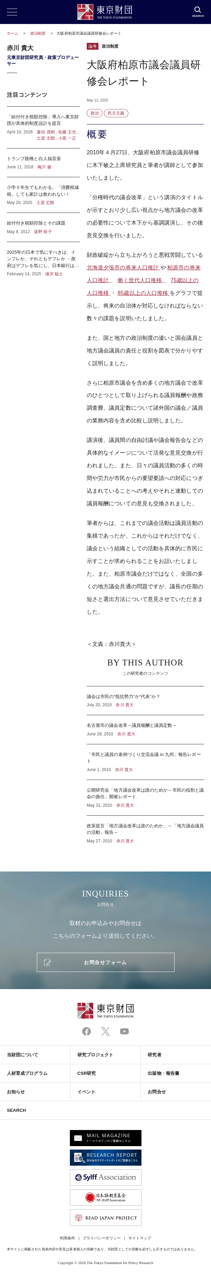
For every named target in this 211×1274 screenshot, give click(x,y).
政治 (95, 113)
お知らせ (16, 1091)
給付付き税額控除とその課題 (43, 227)
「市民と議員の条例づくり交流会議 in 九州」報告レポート (145, 762)
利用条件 (67, 1238)
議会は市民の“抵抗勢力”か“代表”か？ (145, 700)
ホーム (12, 33)
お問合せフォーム (105, 962)
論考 (92, 46)
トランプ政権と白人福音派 (43, 162)
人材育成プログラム (27, 1073)
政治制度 (38, 33)
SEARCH (16, 1110)
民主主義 (116, 113)
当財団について (23, 1054)
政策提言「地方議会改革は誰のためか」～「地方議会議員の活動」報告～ (145, 830)
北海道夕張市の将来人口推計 (123, 268)
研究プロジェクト (95, 1054)
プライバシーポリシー (102, 1238)
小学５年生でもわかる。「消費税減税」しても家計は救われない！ (43, 195)
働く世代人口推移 (140, 280)
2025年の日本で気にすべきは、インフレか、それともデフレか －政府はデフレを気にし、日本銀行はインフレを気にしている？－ (43, 259)
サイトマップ (139, 1238)
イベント (86, 1091)
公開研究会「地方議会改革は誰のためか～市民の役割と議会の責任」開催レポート (145, 797)
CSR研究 (86, 1073)
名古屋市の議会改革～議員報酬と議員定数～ (145, 729)
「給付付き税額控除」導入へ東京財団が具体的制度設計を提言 (43, 127)
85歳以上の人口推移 (143, 293)
